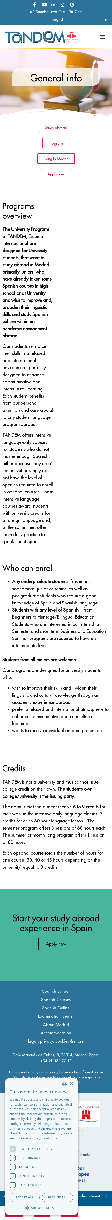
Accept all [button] (25, 1197)
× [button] (71, 1084)
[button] (102, 37)
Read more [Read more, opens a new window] (50, 1138)
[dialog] (41, 1146)
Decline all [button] (57, 1197)
